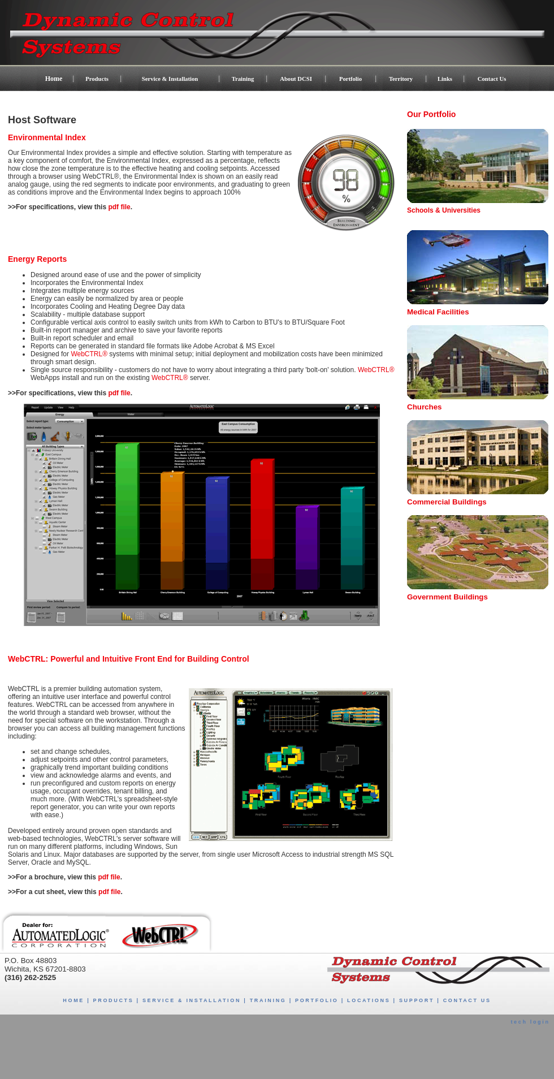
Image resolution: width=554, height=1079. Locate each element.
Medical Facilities (438, 312)
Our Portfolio (431, 114)
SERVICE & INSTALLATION (191, 1000)
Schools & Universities (444, 210)
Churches (424, 407)
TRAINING (268, 1000)
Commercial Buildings (447, 502)
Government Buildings (447, 597)
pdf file (119, 207)
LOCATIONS (368, 1000)
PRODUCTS (113, 1000)
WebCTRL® (89, 354)
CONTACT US (467, 1000)
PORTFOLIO (317, 1000)
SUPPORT (416, 1000)
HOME (73, 1000)
